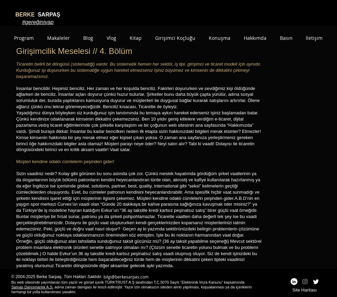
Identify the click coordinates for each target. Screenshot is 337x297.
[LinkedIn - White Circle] (294, 281)
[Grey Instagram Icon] (305, 281)
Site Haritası (304, 290)
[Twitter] (316, 281)
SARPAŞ (37, 15)
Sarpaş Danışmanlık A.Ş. (32, 287)
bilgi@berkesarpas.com (126, 276)
